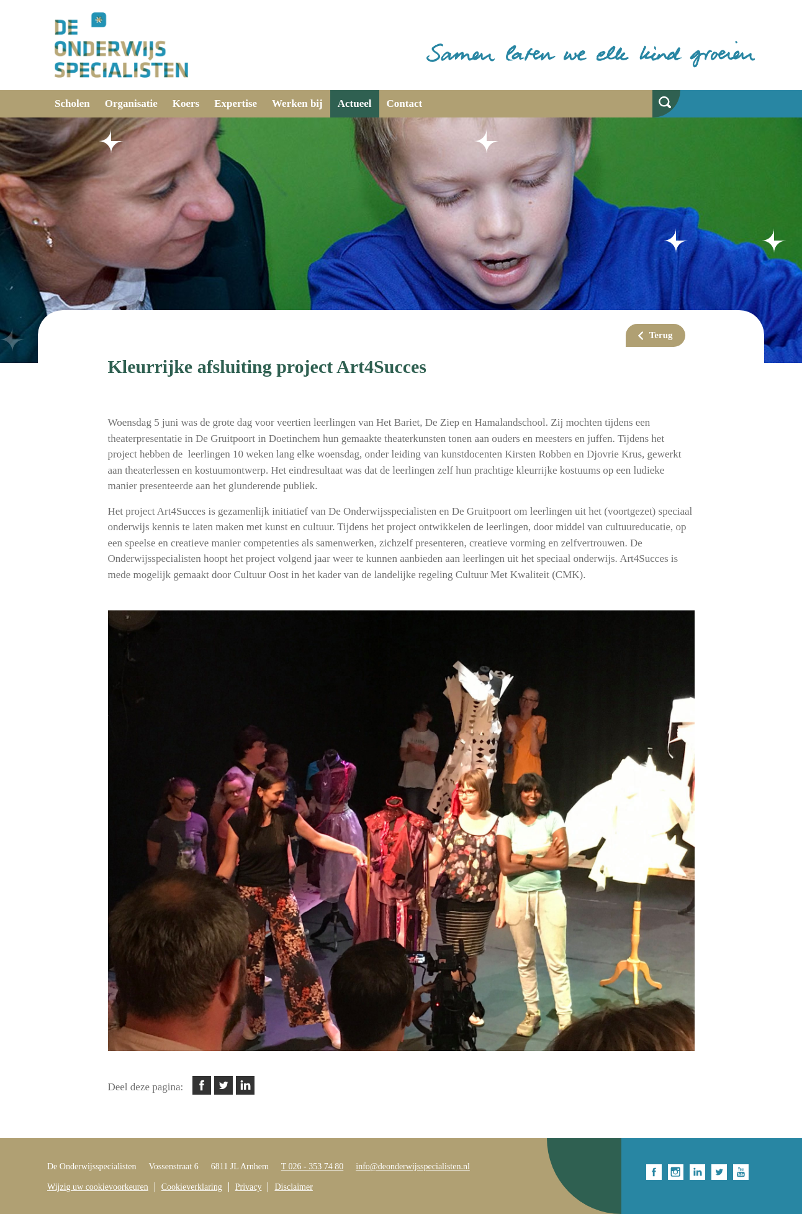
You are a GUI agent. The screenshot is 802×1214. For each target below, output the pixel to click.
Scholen (72, 103)
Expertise (235, 103)
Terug (661, 335)
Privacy (248, 1187)
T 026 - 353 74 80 (312, 1166)
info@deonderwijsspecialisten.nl (413, 1166)
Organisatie (131, 103)
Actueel (355, 103)
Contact (405, 103)
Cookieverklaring (191, 1187)
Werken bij (297, 103)
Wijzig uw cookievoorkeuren (97, 1187)
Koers (186, 103)
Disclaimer (293, 1187)
